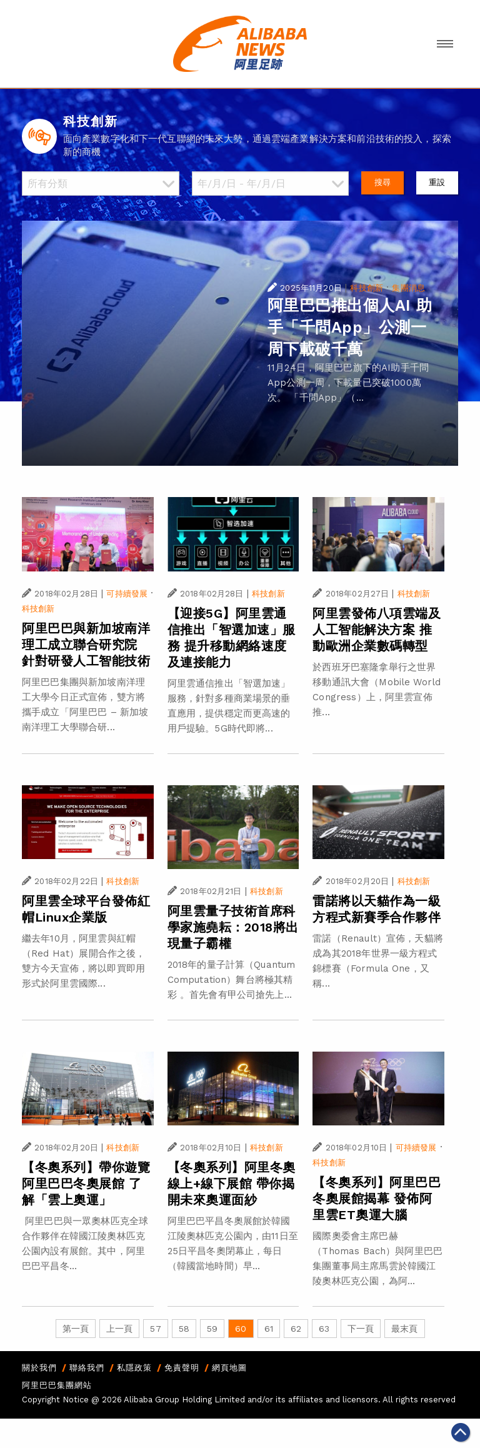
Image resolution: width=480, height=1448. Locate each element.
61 (268, 1329)
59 (212, 1329)
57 (155, 1329)
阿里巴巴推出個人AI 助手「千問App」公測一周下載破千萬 (350, 327)
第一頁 (75, 1329)
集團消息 (408, 288)
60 (240, 1329)
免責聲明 (181, 1367)
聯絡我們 (86, 1367)
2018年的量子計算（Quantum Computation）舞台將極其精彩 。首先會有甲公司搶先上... (232, 979)
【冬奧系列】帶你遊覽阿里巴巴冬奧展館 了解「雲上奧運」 (86, 1183)
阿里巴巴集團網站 (57, 1385)
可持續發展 (127, 593)
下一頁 (361, 1329)
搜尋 (382, 182)
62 (296, 1329)
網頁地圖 (229, 1367)
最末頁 (404, 1329)
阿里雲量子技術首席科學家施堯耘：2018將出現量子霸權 (233, 927)
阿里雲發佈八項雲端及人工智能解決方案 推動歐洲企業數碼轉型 (376, 629)
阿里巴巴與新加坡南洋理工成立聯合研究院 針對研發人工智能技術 (86, 644)
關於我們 (39, 1367)
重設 (437, 182)
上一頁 (119, 1329)
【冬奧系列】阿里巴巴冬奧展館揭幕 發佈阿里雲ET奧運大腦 (376, 1198)
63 (324, 1329)
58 (184, 1329)
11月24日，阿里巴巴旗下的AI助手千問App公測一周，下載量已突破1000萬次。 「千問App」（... (348, 382)
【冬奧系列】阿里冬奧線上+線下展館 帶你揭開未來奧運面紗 (232, 1183)
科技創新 (366, 288)
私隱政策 (134, 1367)
